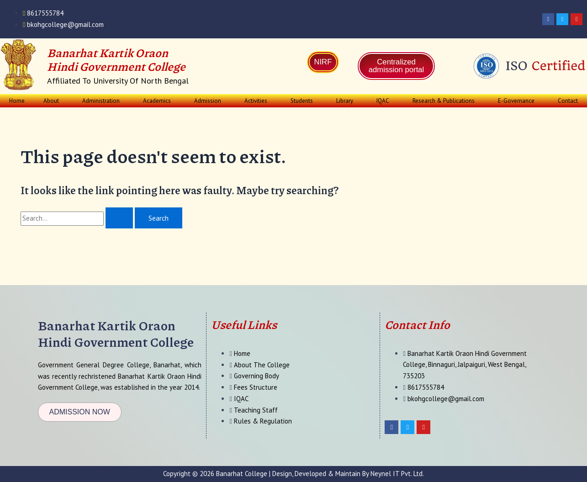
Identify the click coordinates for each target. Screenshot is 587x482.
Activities (255, 101)
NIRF (323, 62)
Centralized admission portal (396, 66)
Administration (101, 101)
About (51, 101)
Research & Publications (443, 101)
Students (302, 101)
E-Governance (516, 101)
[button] (53, 100)
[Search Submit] (119, 217)
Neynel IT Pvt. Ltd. (397, 473)
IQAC (382, 101)
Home (17, 101)
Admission (207, 101)
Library (344, 101)
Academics (157, 101)
